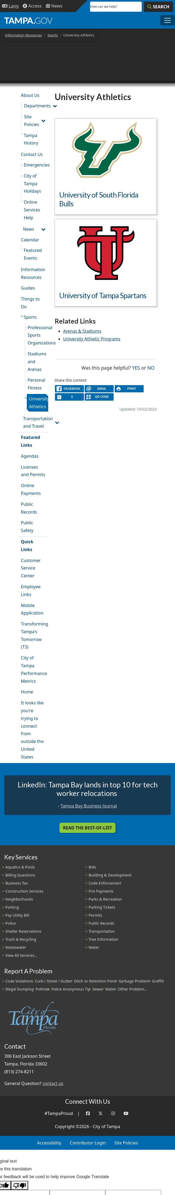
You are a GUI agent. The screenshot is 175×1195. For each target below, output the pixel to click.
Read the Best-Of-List (87, 828)
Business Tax (16, 883)
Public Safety (27, 526)
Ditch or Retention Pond (95, 981)
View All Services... (21, 955)
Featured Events (33, 254)
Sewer (97, 989)
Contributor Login (88, 1143)
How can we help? (103, 6)
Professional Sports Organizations (38, 335)
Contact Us (32, 154)
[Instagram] (113, 1113)
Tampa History (31, 139)
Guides (28, 288)
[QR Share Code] (99, 396)
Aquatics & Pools (20, 867)
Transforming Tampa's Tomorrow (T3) (34, 635)
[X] (69, 396)
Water (94, 947)
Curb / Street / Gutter (53, 981)
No (150, 367)
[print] (129, 388)
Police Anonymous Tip (70, 989)
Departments (36, 106)
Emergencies (36, 165)
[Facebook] (88, 1113)
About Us (30, 95)
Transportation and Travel (35, 422)
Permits (95, 915)
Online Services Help (32, 210)
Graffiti (158, 981)
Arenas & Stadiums (82, 331)
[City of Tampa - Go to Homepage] (28, 20)
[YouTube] (126, 1113)
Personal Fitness (36, 384)
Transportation (102, 931)
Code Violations (19, 981)
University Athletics (38, 402)
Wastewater (15, 947)
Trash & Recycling (20, 939)
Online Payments (31, 489)
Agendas (29, 456)
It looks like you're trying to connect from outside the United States (32, 730)
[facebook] (69, 388)
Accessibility (49, 1143)
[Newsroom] (54, 6)
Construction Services (24, 891)
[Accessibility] (32, 6)
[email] (99, 388)
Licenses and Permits (33, 471)
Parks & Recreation (105, 899)
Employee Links (30, 590)
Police (10, 923)
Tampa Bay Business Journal (89, 806)
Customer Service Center (31, 568)
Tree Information (103, 939)
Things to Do (30, 303)
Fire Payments (101, 891)
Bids (92, 867)
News (28, 229)
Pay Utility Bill (17, 915)
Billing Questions (20, 875)
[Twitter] (100, 1113)
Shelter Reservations (23, 931)
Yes (136, 367)
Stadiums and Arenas (37, 361)
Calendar (30, 240)
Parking (12, 907)
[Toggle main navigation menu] (167, 20)
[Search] (158, 7)
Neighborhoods (19, 899)
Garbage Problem (134, 981)
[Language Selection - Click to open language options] (10, 6)
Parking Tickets (102, 907)
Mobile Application (32, 609)
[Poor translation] (19, 1185)
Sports (52, 35)
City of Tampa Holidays (32, 183)
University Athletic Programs (92, 339)
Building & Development (110, 875)
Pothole (42, 989)
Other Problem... (132, 989)
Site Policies (31, 120)
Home (27, 692)
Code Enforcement (105, 883)
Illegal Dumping (19, 989)
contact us (53, 1083)
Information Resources (23, 35)
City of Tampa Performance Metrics (34, 669)
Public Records (29, 508)
